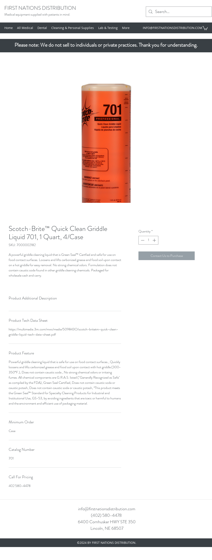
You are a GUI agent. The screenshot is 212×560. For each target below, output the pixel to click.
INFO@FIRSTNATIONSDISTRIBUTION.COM (172, 28)
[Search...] (178, 12)
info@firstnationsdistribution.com (106, 509)
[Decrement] (142, 240)
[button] (205, 28)
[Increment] (155, 240)
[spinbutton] (148, 240)
